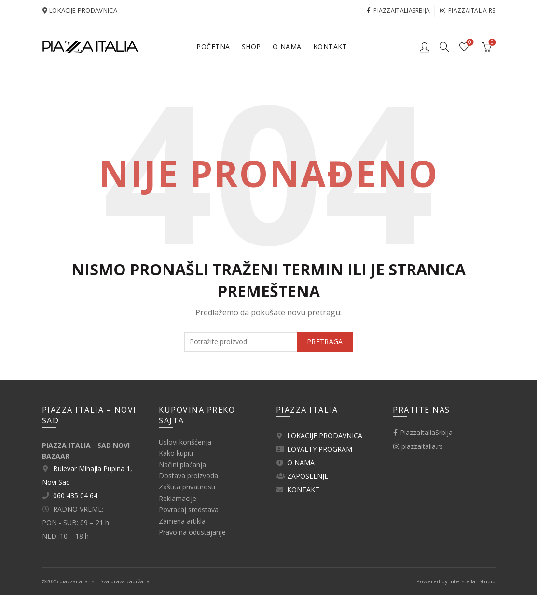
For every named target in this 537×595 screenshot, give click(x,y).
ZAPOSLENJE (307, 476)
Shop (251, 46)
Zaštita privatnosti (187, 486)
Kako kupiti (176, 453)
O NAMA (301, 462)
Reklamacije (177, 498)
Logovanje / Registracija (424, 47)
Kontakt (330, 46)
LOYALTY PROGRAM (319, 449)
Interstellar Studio (472, 581)
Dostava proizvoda (188, 475)
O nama (287, 46)
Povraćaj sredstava (189, 509)
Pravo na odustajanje (192, 532)
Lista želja (468, 43)
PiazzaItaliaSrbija (398, 10)
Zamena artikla (182, 521)
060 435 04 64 (75, 495)
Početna (213, 46)
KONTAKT (303, 489)
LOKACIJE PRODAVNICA (83, 10)
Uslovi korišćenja (185, 441)
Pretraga (325, 341)
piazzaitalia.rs (468, 10)
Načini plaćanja (182, 464)
